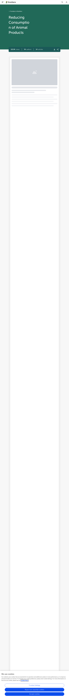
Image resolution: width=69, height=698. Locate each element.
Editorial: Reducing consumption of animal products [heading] (33, 67)
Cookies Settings (34, 686)
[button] (27, 49)
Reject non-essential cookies (34, 690)
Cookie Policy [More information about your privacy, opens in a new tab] (24, 681)
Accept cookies (34, 694)
